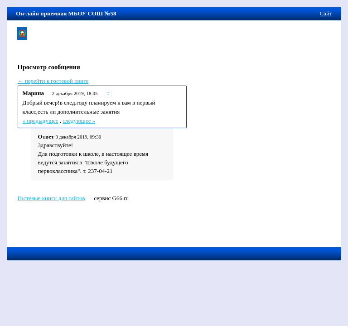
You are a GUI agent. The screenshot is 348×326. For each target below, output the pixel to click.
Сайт (326, 13)
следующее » (79, 120)
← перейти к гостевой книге (53, 80)
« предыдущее (40, 120)
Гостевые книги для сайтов (51, 198)
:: (108, 93)
